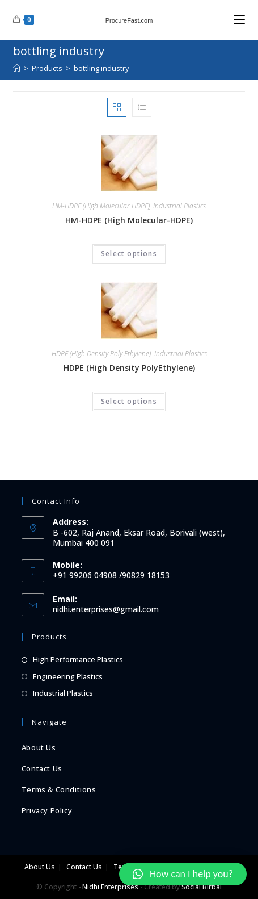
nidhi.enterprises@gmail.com (106, 609)
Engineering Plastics (68, 676)
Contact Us (42, 768)
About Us (39, 747)
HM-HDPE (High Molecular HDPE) (101, 206)
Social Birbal (201, 887)
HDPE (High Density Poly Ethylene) (101, 353)
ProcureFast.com (129, 20)
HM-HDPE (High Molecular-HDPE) (129, 220)
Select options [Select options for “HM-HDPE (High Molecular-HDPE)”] (129, 253)
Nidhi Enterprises (110, 887)
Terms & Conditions (59, 789)
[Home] (16, 68)
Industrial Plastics (179, 206)
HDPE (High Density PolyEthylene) (129, 367)
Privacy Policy (47, 810)
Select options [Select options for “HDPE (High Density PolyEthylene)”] (129, 401)
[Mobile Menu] (239, 19)
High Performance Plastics (78, 659)
